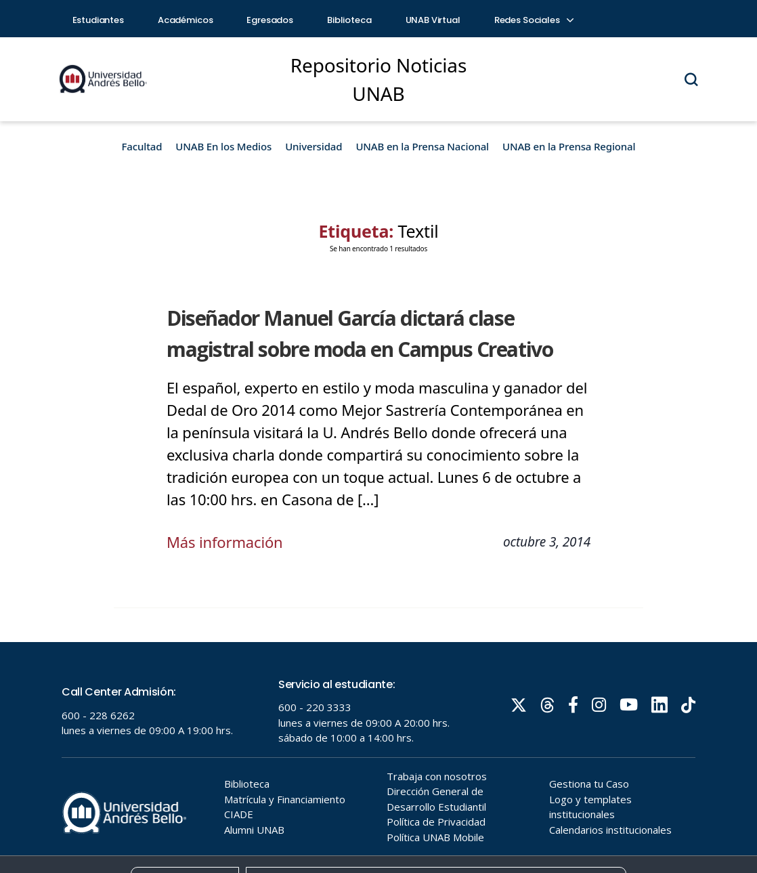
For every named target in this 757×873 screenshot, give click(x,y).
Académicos (185, 20)
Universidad (313, 146)
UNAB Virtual (433, 20)
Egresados (269, 20)
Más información (225, 542)
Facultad (142, 146)
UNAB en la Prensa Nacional (422, 146)
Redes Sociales (533, 20)
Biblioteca (349, 20)
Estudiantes (98, 20)
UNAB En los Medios (223, 146)
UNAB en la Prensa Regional (568, 146)
